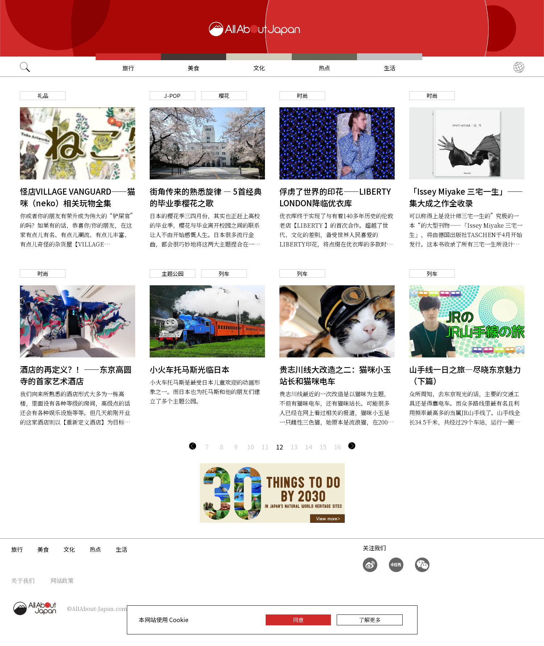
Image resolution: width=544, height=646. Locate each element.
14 (308, 446)
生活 (389, 67)
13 (294, 446)
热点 (324, 67)
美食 (193, 67)
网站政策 (62, 580)
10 (250, 446)
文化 (259, 67)
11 (265, 446)
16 (337, 446)
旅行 (128, 67)
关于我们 (22, 580)
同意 (298, 620)
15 (323, 446)
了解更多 (370, 620)
